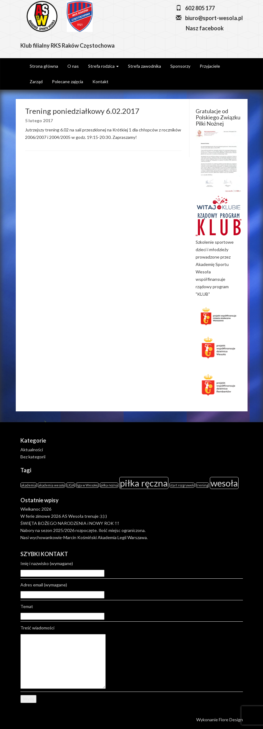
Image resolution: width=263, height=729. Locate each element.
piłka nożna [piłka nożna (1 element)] (109, 485)
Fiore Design (231, 719)
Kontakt (100, 81)
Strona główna (44, 66)
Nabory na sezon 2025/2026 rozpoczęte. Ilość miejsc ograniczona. (83, 530)
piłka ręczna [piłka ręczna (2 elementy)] (144, 483)
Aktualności (31, 449)
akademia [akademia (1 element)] (28, 485)
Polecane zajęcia (67, 81)
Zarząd (36, 81)
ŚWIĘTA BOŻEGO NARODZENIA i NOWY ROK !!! (69, 523)
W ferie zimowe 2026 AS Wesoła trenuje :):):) (63, 516)
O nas (73, 66)
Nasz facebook (204, 28)
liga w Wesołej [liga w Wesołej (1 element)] (87, 485)
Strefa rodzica (103, 66)
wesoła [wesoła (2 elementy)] (224, 483)
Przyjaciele (210, 66)
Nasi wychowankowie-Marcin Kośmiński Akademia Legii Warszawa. (84, 537)
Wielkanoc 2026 (35, 509)
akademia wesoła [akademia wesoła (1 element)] (51, 485)
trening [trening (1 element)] (202, 485)
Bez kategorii (32, 456)
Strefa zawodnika (144, 66)
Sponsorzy (180, 66)
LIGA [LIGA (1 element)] (70, 485)
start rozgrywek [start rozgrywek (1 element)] (182, 485)
